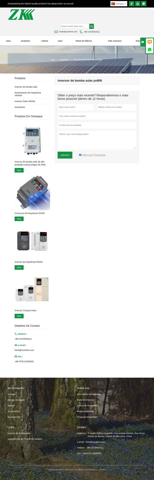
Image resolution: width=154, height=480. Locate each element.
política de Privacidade (87, 405)
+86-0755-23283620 (24, 361)
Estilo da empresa (85, 400)
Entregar (12, 394)
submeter (65, 155)
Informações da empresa (88, 394)
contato (81, 427)
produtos (25, 41)
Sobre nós (141, 41)
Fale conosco (115, 41)
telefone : (81, 447)
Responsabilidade (85, 411)
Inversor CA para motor (25, 310)
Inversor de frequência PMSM (28, 262)
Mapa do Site (14, 417)
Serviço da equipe (16, 400)
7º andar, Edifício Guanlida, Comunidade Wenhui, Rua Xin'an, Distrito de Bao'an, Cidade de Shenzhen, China (116, 434)
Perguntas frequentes (87, 417)
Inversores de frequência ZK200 (30, 213)
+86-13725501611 (92, 32)
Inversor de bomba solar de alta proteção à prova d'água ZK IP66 (30, 163)
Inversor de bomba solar (26, 87)
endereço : (82, 433)
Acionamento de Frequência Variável (25, 439)
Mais (19, 170)
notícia (44, 41)
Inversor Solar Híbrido (25, 101)
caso (60, 41)
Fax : (79, 453)
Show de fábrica (84, 41)
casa (8, 41)
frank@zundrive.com (68, 32)
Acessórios (20, 107)
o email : (81, 442)
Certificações (14, 411)
